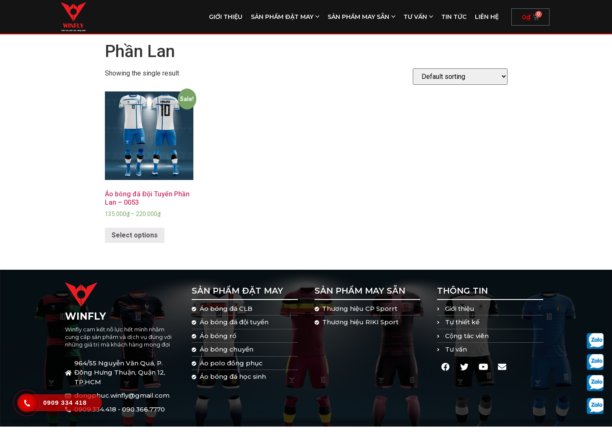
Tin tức (453, 17)
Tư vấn (415, 17)
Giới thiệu (225, 17)
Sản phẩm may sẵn (358, 17)
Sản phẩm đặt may (282, 17)
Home (113, 39)
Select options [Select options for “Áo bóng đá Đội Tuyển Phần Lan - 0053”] (135, 243)
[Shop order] (460, 85)
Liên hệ (487, 17)
